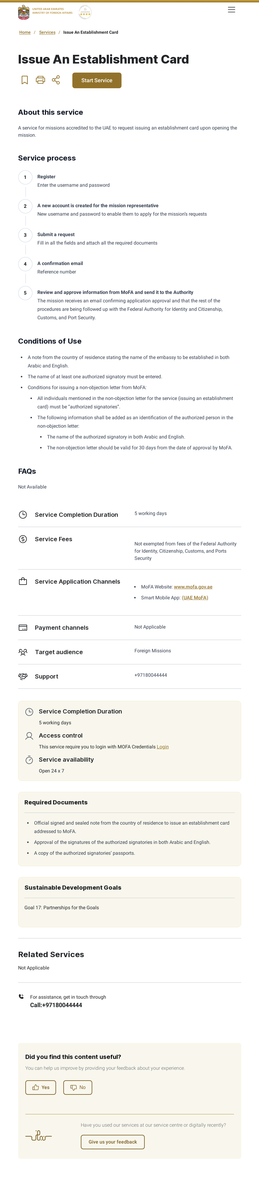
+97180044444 (62, 1005)
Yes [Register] (40, 1087)
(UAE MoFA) (195, 598)
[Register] (77, 1087)
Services (47, 32)
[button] (24, 79)
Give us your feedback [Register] (113, 1142)
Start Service (96, 80)
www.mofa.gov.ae (193, 587)
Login (163, 747)
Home (25, 32)
